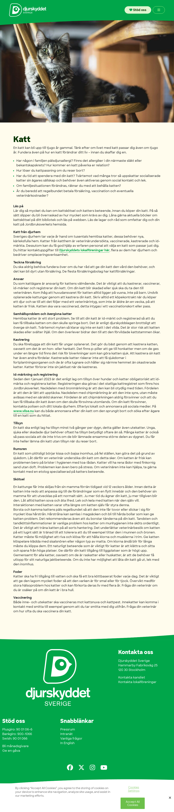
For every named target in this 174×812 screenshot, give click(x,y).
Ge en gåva (11, 751)
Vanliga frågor (71, 739)
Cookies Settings (133, 789)
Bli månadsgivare (15, 746)
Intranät (66, 734)
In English (67, 743)
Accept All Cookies (133, 803)
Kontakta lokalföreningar (137, 682)
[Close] (170, 798)
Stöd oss (137, 10)
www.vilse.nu (23, 411)
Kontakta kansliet (131, 677)
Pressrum (67, 729)
